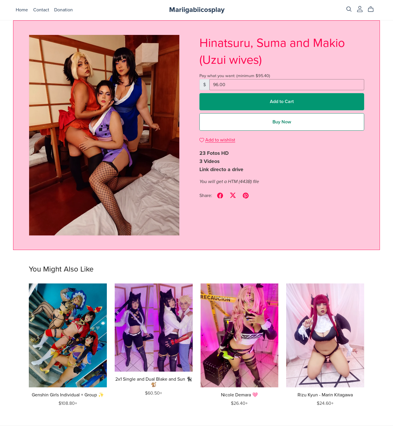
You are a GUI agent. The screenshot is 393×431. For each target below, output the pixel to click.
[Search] (349, 9)
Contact (41, 10)
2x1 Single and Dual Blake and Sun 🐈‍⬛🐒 (153, 382)
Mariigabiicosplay (196, 10)
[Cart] (373, 9)
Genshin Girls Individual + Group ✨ (68, 395)
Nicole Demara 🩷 (239, 395)
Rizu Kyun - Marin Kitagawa (325, 395)
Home (22, 10)
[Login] (359, 9)
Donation (63, 10)
